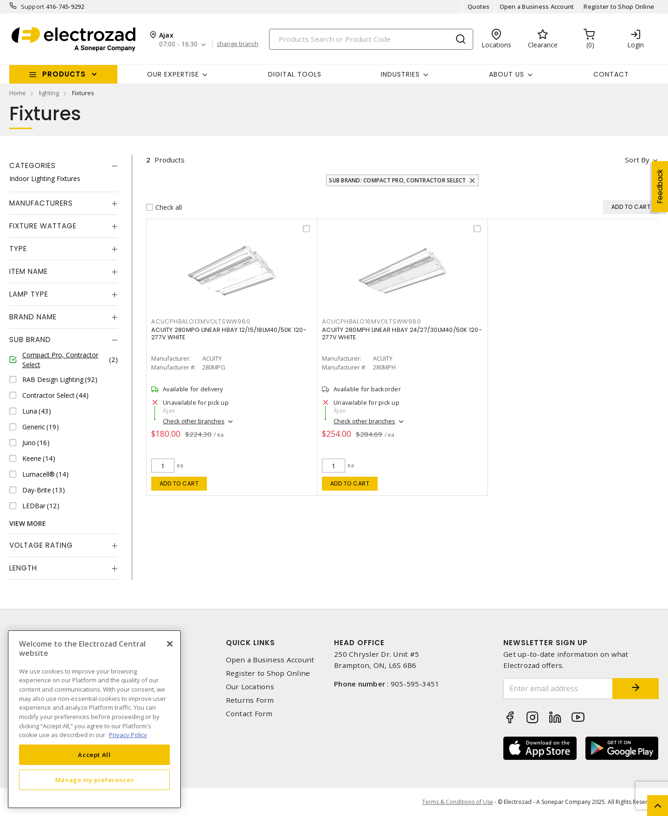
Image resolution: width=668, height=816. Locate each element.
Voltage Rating (41, 545)
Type (18, 248)
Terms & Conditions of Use (457, 802)
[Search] (371, 39)
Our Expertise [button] (173, 74)
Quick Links (250, 643)
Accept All (94, 755)
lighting (49, 93)
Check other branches (194, 421)
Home (17, 93)
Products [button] (64, 74)
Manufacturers (41, 203)
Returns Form (250, 700)
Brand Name (33, 317)
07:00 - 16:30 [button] (178, 44)
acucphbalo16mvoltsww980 (371, 321)
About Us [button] (506, 74)
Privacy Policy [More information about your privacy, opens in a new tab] (128, 735)
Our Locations (250, 686)
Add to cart (179, 483)
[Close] (170, 644)
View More (27, 523)
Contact (611, 74)
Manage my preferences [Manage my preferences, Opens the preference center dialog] (94, 780)
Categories (32, 165)
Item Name (28, 271)
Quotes (479, 6)
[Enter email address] (558, 688)
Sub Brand (30, 339)
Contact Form (249, 713)
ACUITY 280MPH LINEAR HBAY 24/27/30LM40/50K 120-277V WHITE (402, 333)
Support (33, 6)
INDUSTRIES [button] (400, 74)
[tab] (63, 165)
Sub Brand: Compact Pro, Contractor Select (397, 180)
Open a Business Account (537, 6)
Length (23, 568)
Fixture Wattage (43, 226)
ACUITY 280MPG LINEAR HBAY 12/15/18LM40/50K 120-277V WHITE (229, 333)
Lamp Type (28, 294)
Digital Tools (294, 74)
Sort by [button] (637, 159)
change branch (237, 44)
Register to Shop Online (619, 6)
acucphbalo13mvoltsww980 (200, 321)
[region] (94, 719)
